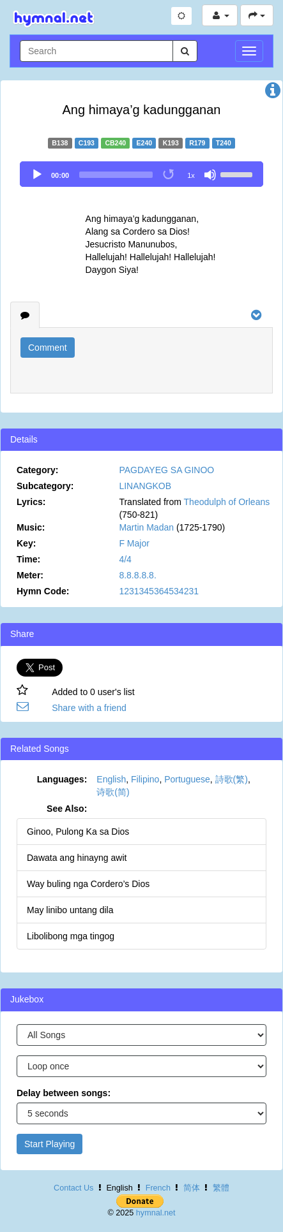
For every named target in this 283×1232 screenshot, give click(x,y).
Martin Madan (146, 527)
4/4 (125, 559)
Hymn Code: (43, 591)
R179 (197, 143)
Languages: (62, 779)
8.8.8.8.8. (137, 575)
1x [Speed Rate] (191, 175)
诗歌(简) (112, 792)
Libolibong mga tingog (70, 936)
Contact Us (73, 1188)
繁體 (221, 1188)
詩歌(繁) (231, 779)
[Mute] (210, 174)
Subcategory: (45, 486)
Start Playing (49, 1144)
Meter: (30, 575)
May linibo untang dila (70, 910)
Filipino (145, 779)
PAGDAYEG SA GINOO (166, 470)
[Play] (37, 174)
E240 (145, 143)
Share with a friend (89, 708)
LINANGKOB (145, 486)
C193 (87, 143)
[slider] (116, 175)
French (158, 1188)
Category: (37, 470)
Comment (47, 347)
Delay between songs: (64, 1093)
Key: (26, 543)
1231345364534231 (159, 591)
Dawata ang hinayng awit (76, 858)
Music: (31, 527)
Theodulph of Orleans (227, 502)
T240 (223, 143)
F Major (134, 543)
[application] (141, 174)
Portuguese (187, 779)
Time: (28, 559)
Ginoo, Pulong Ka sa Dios (78, 831)
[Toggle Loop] (169, 174)
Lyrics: (31, 502)
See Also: (67, 808)
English (111, 779)
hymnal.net (156, 1212)
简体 (191, 1188)
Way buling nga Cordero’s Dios (88, 884)
